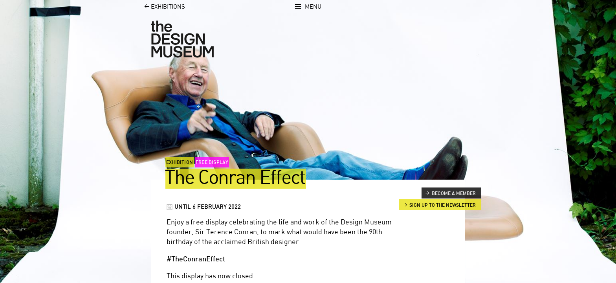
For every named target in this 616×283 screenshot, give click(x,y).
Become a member (454, 193)
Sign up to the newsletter (442, 205)
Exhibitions (160, 7)
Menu (313, 7)
